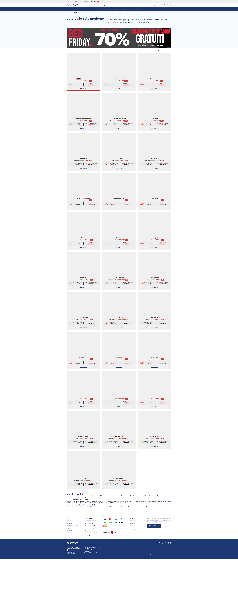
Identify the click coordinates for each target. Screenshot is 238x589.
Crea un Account (132, 507)
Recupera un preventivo (134, 517)
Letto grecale (119, 467)
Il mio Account (132, 509)
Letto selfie (83, 385)
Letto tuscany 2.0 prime (118, 68)
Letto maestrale (119, 306)
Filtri (69, 39)
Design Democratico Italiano (164, 490)
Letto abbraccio (119, 266)
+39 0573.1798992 (71, 537)
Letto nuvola (155, 147)
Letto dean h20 (154, 306)
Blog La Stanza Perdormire (72, 514)
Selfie (91, 495)
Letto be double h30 (119, 187)
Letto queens (154, 425)
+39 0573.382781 (89, 538)
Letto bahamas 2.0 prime (154, 68)
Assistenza (77, 1)
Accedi (130, 514)
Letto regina (83, 266)
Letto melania (83, 306)
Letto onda (83, 467)
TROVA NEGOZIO (152, 514)
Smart (156, 490)
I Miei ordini (131, 510)
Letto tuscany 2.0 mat (119, 107)
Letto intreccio (154, 266)
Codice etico (69, 521)
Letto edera (83, 226)
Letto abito (154, 346)
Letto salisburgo (83, 425)
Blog (81, 1)
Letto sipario (155, 226)
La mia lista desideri (133, 512)
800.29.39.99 (70, 536)
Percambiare (69, 519)
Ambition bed (87, 67)
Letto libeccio (119, 226)
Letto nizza (154, 385)
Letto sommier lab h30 (83, 107)
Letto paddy (154, 187)
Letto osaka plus (119, 425)
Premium (68, 491)
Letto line (119, 147)
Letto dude (119, 346)
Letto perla (154, 107)
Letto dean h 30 (83, 346)
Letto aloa (83, 147)
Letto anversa (119, 385)
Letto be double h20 (83, 187)
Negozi (72, 1)
